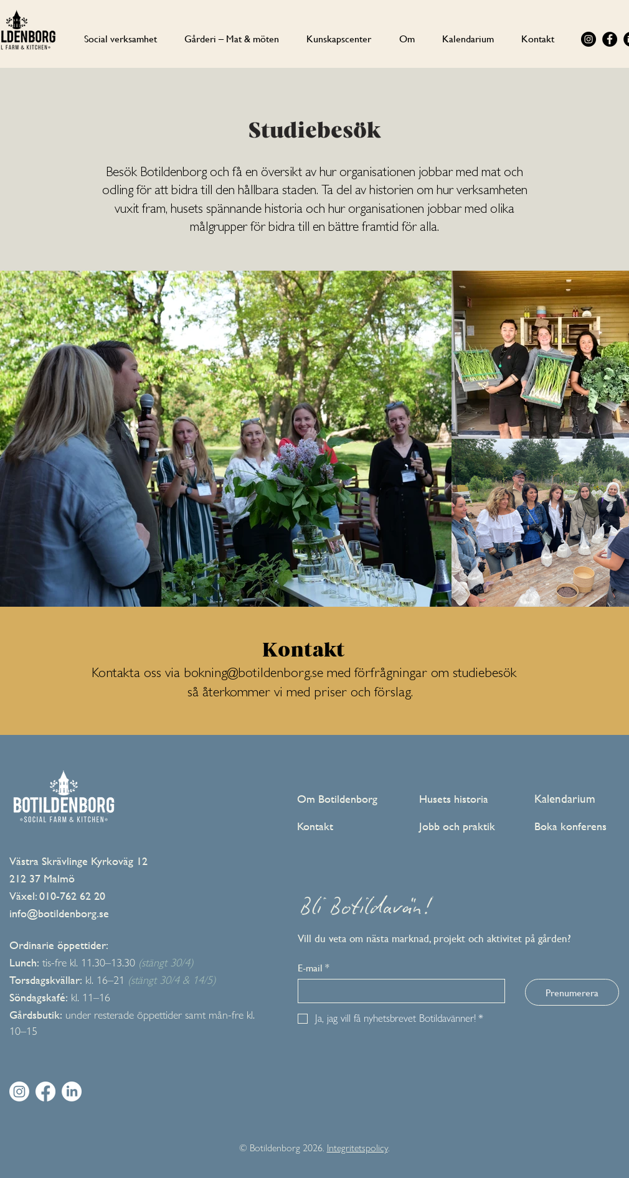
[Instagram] (588, 39)
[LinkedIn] (72, 1091)
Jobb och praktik (457, 826)
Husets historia (453, 798)
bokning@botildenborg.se (253, 674)
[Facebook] (609, 39)
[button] (406, 38)
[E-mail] (397, 991)
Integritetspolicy (357, 1147)
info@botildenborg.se (59, 913)
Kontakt (315, 826)
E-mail (313, 967)
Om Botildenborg (337, 798)
